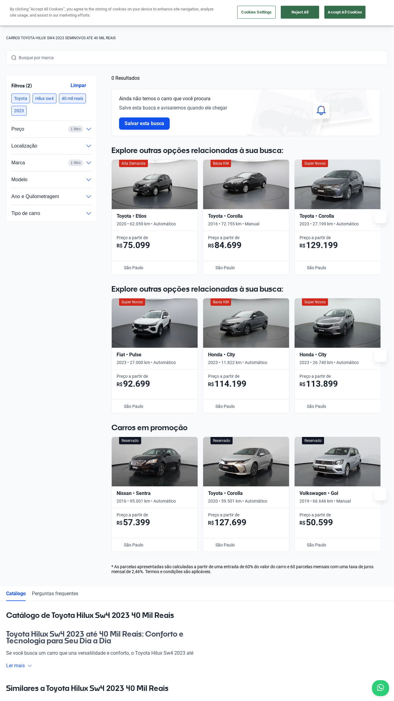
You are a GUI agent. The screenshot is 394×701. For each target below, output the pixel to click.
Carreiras (195, 565)
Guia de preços (201, 551)
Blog (191, 536)
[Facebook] (11, 619)
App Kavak (78, 565)
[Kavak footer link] (23, 566)
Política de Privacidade (140, 666)
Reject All (300, 12)
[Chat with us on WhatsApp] (380, 688)
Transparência (280, 666)
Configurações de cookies (236, 666)
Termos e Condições (187, 666)
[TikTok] (70, 619)
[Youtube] (40, 619)
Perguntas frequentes (55, 311)
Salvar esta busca (144, 123)
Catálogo (16, 311)
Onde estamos (81, 579)
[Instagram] (26, 619)
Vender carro (80, 551)
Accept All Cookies (345, 12)
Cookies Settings (256, 12)
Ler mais (19, 383)
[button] (20, 98)
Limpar (78, 85)
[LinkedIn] (55, 619)
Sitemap (308, 666)
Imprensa (196, 593)
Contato (195, 579)
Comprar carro (81, 536)
